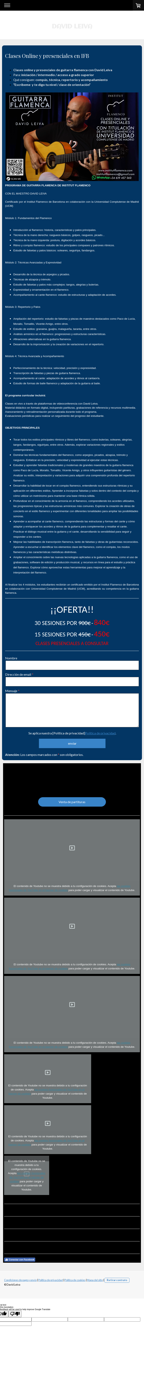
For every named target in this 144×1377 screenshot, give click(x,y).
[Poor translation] (15, 1314)
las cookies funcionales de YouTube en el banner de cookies (27, 1177)
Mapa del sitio (95, 1280)
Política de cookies (75, 1280)
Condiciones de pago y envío (20, 1280)
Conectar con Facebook (19, 1259)
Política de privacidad (100, 733)
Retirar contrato (117, 1280)
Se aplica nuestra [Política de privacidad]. (72, 733)
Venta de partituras (72, 802)
